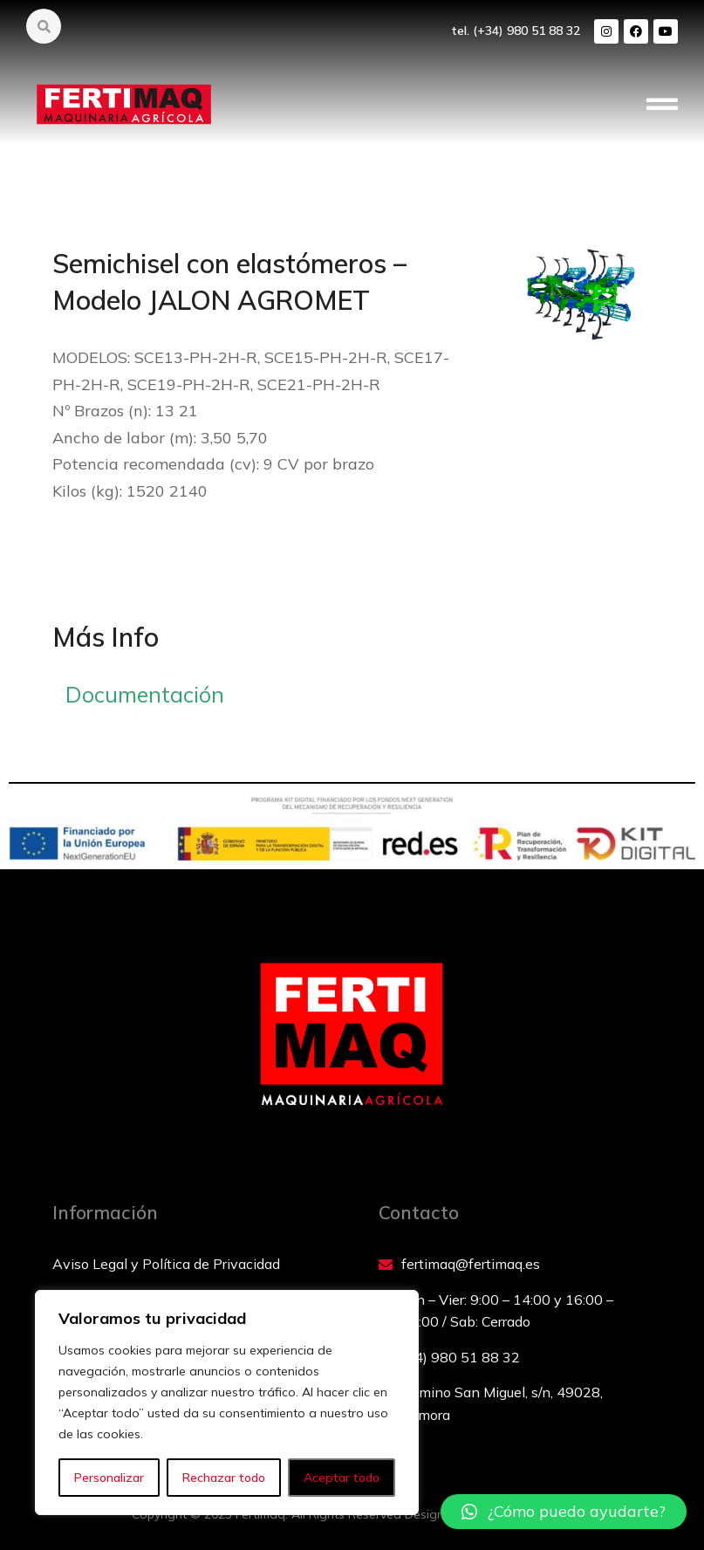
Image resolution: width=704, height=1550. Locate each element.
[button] (662, 105)
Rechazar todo (223, 1477)
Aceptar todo (341, 1477)
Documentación (144, 694)
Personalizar (109, 1477)
